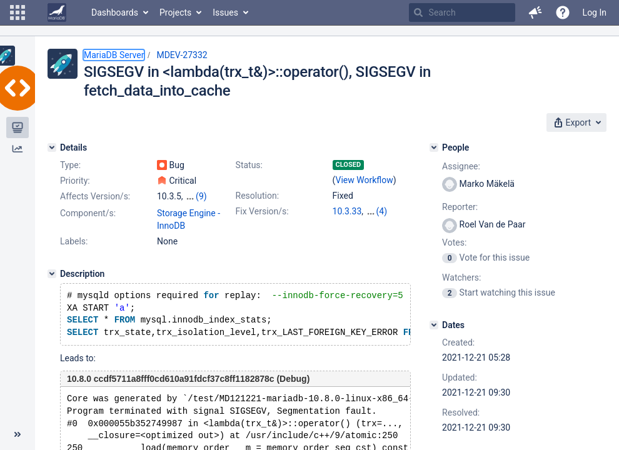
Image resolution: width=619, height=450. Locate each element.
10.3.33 (347, 211)
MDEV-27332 (181, 55)
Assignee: (461, 166)
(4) (382, 211)
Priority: (75, 181)
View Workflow (364, 180)
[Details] (52, 147)
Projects (175, 13)
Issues (225, 13)
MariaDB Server (114, 55)
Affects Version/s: (95, 196)
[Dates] (434, 325)
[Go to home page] (57, 12)
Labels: (74, 241)
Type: (70, 165)
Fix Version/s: (262, 211)
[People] (434, 147)
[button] (17, 12)
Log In (594, 13)
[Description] (52, 273)
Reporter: (460, 207)
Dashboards (114, 13)
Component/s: (88, 213)
